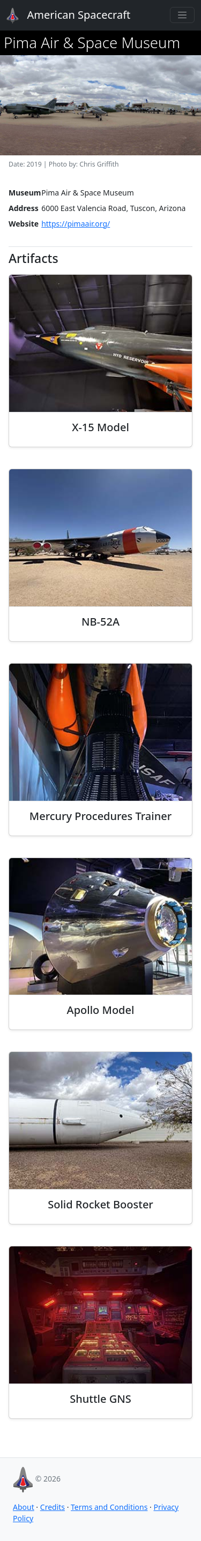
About (23, 1507)
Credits (52, 1507)
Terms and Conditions (109, 1507)
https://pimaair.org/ (75, 224)
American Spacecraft (62, 15)
